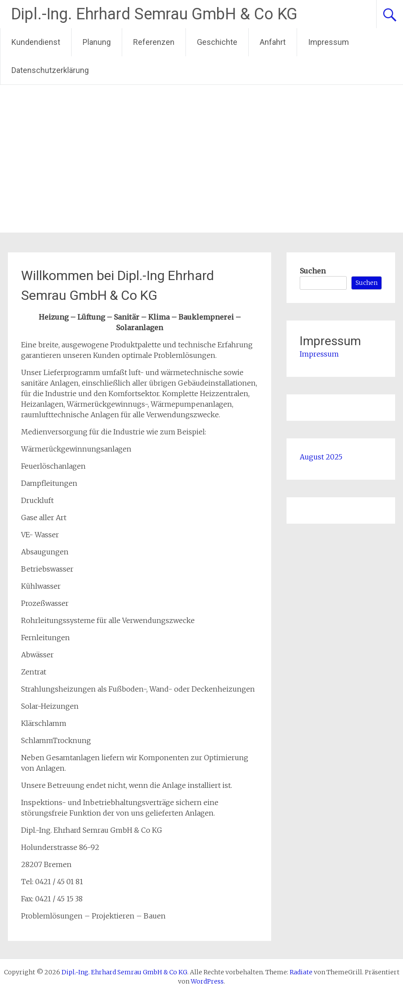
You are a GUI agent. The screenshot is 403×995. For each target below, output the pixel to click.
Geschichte (217, 42)
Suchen (313, 270)
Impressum (328, 42)
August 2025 (321, 456)
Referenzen (153, 42)
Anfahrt (273, 42)
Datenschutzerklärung (50, 70)
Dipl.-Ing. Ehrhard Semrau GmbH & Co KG (154, 14)
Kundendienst (35, 42)
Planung (97, 42)
